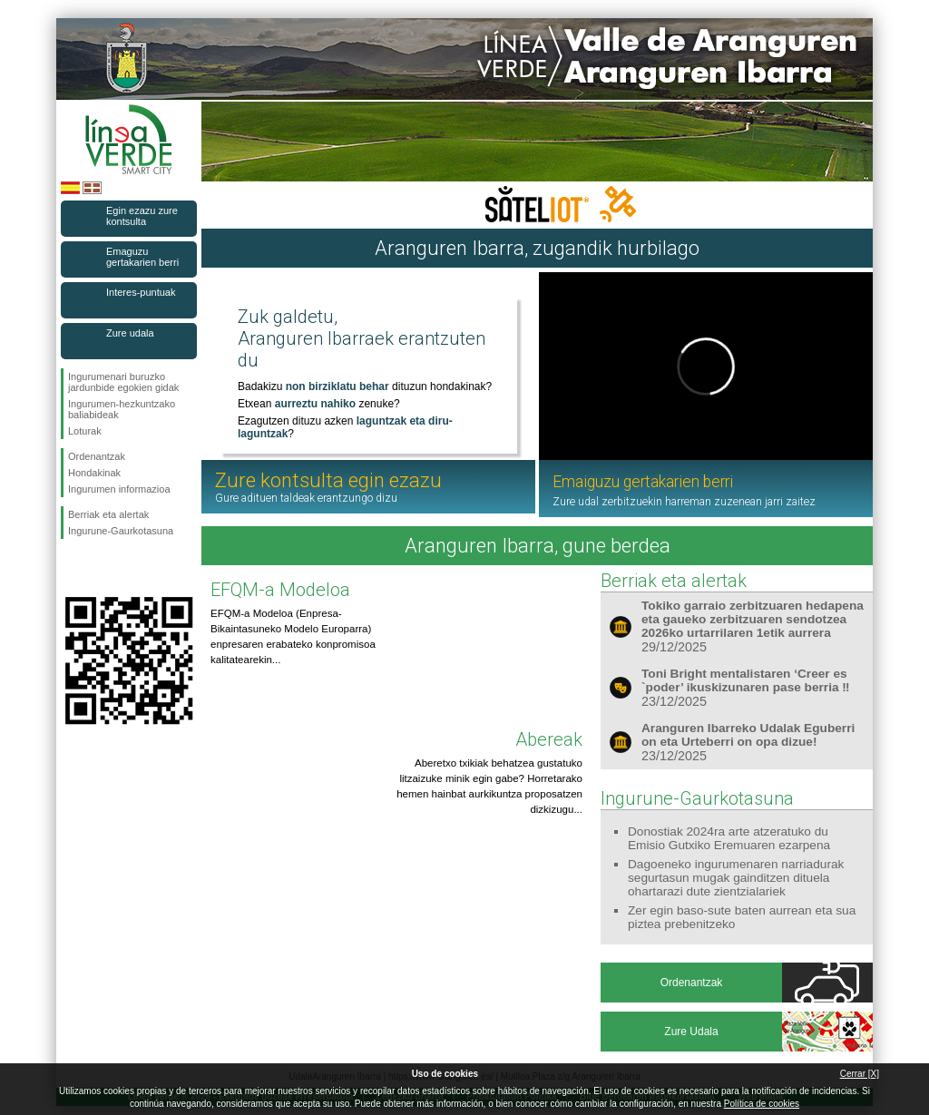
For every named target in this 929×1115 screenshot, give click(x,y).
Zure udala (130, 333)
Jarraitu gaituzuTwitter (101, 568)
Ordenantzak (96, 456)
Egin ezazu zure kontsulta (142, 216)
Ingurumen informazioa (119, 489)
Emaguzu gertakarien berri (142, 257)
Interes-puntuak (140, 292)
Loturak (85, 430)
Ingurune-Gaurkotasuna (120, 530)
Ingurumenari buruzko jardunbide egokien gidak (123, 382)
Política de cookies (761, 1104)
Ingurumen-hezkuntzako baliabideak (121, 409)
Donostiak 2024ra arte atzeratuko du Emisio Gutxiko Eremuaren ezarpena (729, 838)
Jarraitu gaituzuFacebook (72, 568)
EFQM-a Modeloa (280, 590)
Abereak (548, 739)
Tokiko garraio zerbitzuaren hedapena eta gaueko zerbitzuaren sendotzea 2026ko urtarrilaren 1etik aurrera (752, 619)
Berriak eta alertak (108, 514)
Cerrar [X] (859, 1074)
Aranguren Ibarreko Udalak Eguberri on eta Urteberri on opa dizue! (748, 734)
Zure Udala (691, 1031)
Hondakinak (94, 472)
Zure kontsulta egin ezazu (328, 486)
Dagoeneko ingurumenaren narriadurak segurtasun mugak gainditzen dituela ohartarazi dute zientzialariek (736, 877)
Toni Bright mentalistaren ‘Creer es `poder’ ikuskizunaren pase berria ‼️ (745, 680)
